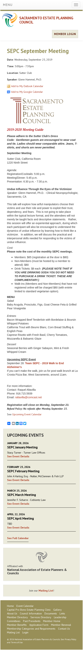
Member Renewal (61, 625)
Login (25, 632)
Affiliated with (41, 569)
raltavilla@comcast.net (28, 397)
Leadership (60, 617)
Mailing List (46, 590)
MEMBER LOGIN (65, 34)
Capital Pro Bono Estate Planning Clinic (29, 609)
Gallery (57, 609)
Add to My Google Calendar (27, 92)
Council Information (31, 613)
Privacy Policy (70, 639)
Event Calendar (25, 606)
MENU (7, 4)
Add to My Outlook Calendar (27, 86)
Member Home (51, 621)
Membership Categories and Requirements (31, 628)
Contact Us (64, 628)
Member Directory (17, 617)
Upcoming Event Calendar (27, 414)
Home (10, 606)
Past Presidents (31, 621)
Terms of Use (17, 642)
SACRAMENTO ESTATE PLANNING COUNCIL (46, 20)
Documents (50, 613)
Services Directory (40, 617)
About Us (12, 613)
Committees (13, 621)
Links (62, 613)
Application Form (38, 625)
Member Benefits (17, 625)
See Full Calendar (18, 538)
